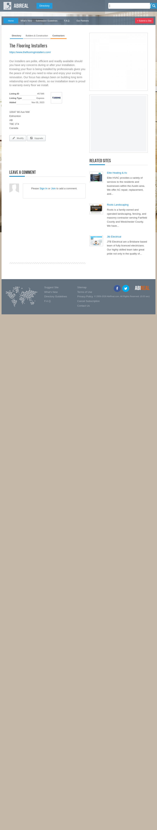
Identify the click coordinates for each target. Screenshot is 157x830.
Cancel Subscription (88, 301)
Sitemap (82, 287)
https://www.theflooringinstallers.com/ (30, 52)
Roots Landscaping (117, 204)
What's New (26, 21)
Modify (18, 138)
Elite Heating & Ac (117, 172)
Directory (44, 5)
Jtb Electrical (114, 236)
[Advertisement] (54, 154)
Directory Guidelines (55, 296)
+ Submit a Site (144, 21)
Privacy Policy (85, 296)
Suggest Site (51, 287)
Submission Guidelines (46, 21)
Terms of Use (84, 292)
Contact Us (83, 305)
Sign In (43, 188)
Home (11, 21)
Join (53, 188)
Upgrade (36, 138)
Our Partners (82, 21)
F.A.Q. (67, 21)
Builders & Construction (37, 35)
